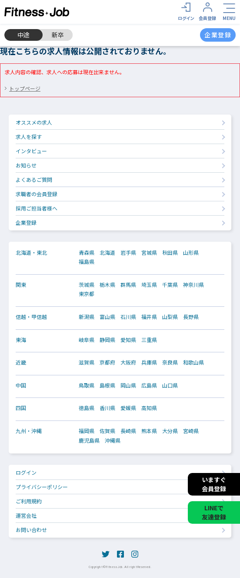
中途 (23, 34)
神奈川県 (193, 284)
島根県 (107, 385)
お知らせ (26, 165)
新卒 (58, 34)
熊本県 (149, 430)
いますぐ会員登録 (214, 484)
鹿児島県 (89, 440)
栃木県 (107, 284)
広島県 (149, 385)
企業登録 (26, 222)
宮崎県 (191, 430)
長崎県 (128, 430)
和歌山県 (193, 362)
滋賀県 (86, 362)
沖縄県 (112, 440)
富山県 (107, 316)
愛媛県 (128, 407)
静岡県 (107, 339)
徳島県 (86, 407)
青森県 (86, 252)
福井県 (149, 316)
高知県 (149, 407)
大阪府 (128, 362)
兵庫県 (149, 362)
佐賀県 (107, 430)
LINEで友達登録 (214, 512)
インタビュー (31, 150)
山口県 (170, 385)
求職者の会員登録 (36, 193)
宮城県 (149, 252)
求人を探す (29, 136)
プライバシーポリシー (42, 486)
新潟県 (86, 316)
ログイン (26, 472)
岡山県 (128, 385)
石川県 (128, 316)
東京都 (86, 293)
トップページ (24, 88)
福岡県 (86, 430)
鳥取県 (86, 385)
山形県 (191, 252)
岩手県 (128, 252)
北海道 (107, 252)
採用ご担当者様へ (36, 208)
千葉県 (170, 284)
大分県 (170, 430)
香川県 (107, 407)
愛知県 (128, 339)
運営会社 (26, 515)
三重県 (149, 339)
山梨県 (170, 316)
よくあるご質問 (34, 179)
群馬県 (128, 284)
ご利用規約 (29, 501)
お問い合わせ (31, 529)
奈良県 (170, 362)
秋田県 (170, 252)
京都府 (107, 362)
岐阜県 (86, 339)
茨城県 (86, 284)
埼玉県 (149, 284)
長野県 (191, 316)
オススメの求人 (34, 122)
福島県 (86, 261)
